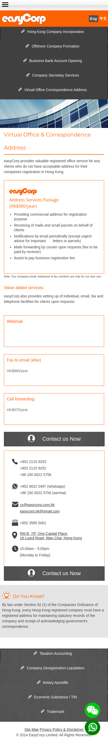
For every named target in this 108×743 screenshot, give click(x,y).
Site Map (31, 729)
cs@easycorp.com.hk (37, 505)
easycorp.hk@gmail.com (40, 511)
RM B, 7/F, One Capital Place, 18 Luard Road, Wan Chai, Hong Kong (51, 535)
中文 (103, 19)
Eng (93, 19)
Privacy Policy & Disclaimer (62, 729)
